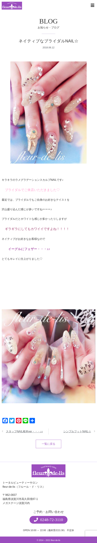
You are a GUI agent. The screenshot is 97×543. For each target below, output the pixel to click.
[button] (48, 520)
